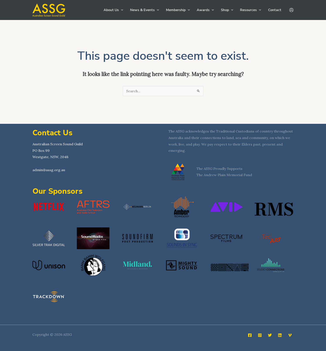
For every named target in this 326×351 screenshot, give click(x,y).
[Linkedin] (280, 335)
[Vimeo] (290, 335)
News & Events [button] (144, 10)
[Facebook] (250, 335)
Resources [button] (250, 10)
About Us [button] (113, 10)
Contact (274, 10)
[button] (121, 10)
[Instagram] (260, 335)
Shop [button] (227, 10)
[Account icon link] (291, 10)
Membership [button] (178, 10)
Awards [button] (205, 10)
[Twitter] (270, 335)
